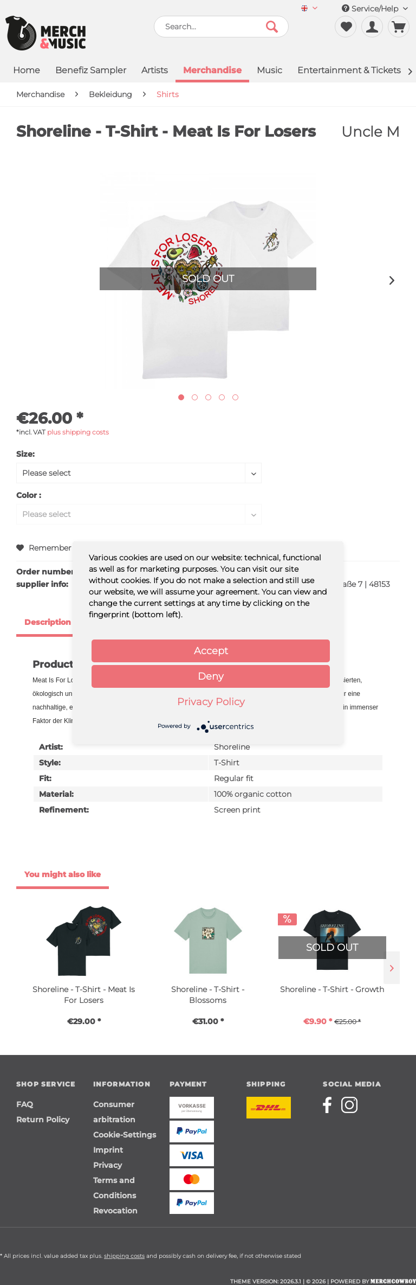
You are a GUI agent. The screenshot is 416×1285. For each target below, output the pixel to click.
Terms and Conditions (114, 1187)
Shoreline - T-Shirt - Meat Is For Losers (83, 994)
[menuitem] (309, 9)
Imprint (108, 1150)
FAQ (24, 1104)
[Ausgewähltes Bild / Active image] (181, 397)
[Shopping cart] (399, 26)
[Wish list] (345, 26)
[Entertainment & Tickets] (349, 71)
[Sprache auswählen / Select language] (309, 9)
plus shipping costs (78, 432)
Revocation (115, 1211)
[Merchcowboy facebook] (331, 1105)
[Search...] (221, 26)
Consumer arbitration (114, 1111)
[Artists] (155, 71)
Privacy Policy (211, 702)
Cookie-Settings (124, 1135)
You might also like (62, 874)
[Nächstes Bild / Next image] (195, 397)
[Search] (272, 26)
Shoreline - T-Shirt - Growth (332, 989)
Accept (211, 651)
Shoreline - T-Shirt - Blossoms (207, 994)
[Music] (269, 71)
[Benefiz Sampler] (91, 71)
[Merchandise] (212, 71)
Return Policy (42, 1119)
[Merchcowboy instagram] (349, 1105)
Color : (28, 495)
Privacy (107, 1165)
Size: (25, 454)
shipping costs (124, 1256)
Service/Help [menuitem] (375, 9)
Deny (211, 676)
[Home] (26, 71)
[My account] (372, 26)
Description (47, 622)
